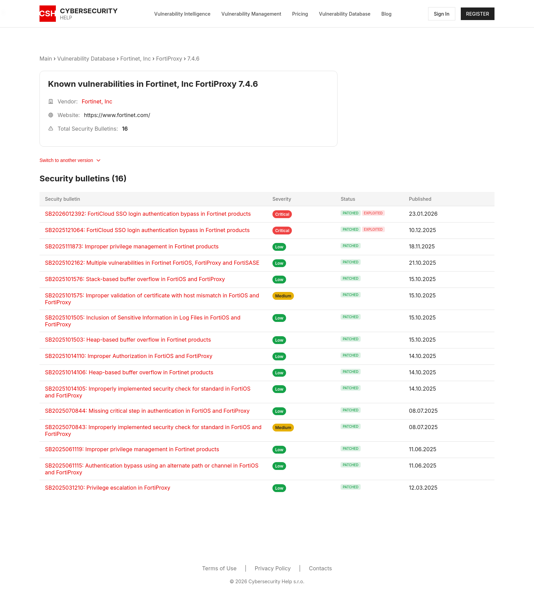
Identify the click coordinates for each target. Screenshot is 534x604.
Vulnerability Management (251, 14)
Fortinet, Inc (135, 58)
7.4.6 (193, 58)
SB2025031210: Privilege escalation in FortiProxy (107, 487)
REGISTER (477, 14)
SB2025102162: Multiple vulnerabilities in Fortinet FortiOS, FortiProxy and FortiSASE (152, 262)
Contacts (320, 568)
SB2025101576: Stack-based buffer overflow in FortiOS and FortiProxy (135, 279)
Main (46, 58)
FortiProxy (169, 58)
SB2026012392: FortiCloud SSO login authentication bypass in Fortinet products (148, 213)
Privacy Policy (273, 568)
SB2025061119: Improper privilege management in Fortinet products (132, 449)
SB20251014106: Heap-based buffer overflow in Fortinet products (129, 372)
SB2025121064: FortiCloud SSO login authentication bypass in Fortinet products (147, 230)
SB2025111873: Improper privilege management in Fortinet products (132, 246)
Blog (386, 14)
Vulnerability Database (345, 14)
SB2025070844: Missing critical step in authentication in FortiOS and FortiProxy (147, 410)
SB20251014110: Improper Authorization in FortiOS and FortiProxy (129, 356)
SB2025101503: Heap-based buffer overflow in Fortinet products (128, 339)
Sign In (442, 14)
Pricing (300, 14)
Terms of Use (219, 568)
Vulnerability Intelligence (182, 14)
